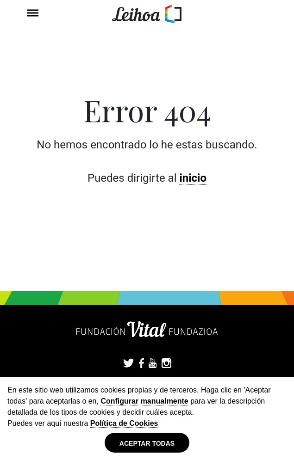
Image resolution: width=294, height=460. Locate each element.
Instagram (166, 363)
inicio (192, 178)
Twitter (128, 363)
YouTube (153, 363)
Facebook (141, 363)
